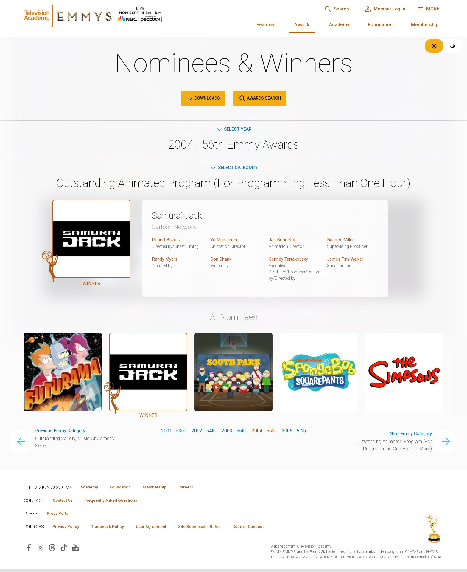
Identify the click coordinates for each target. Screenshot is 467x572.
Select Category (233, 168)
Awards (302, 24)
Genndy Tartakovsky (289, 260)
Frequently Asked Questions (116, 502)
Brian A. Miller (341, 241)
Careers (197, 488)
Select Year (233, 129)
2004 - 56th (264, 432)
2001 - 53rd (173, 432)
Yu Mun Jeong (225, 241)
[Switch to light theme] (434, 46)
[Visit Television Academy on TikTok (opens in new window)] (64, 549)
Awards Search (260, 98)
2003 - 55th (234, 432)
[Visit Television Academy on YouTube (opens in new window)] (75, 549)
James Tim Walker (346, 260)
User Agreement (160, 528)
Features (266, 24)
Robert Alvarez (167, 241)
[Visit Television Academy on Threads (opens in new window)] (52, 549)
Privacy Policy (67, 528)
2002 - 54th (204, 432)
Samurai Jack (180, 216)
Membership (424, 24)
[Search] (330, 9)
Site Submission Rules (212, 528)
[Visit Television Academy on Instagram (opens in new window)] (40, 549)
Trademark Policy (112, 528)
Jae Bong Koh (283, 241)
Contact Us (64, 502)
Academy (339, 24)
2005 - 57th (294, 432)
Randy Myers (165, 260)
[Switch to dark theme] (452, 46)
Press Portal (60, 515)
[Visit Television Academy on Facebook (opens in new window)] (29, 549)
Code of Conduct (264, 528)
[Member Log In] (383, 9)
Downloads (203, 98)
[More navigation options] (428, 9)
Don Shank (221, 260)
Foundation (380, 24)
